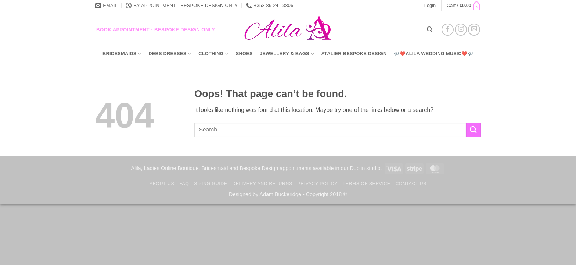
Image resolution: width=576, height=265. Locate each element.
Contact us (410, 183)
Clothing (213, 53)
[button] (430, 5)
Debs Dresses (169, 53)
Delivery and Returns (262, 183)
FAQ (184, 183)
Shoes (244, 53)
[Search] (429, 29)
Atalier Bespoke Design (354, 53)
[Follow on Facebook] (448, 30)
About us (162, 183)
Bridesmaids (121, 53)
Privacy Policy (317, 183)
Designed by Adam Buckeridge (265, 194)
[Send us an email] (474, 30)
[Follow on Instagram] (461, 30)
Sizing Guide (210, 183)
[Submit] (473, 130)
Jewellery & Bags (287, 53)
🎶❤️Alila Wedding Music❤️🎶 (434, 53)
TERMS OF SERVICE (366, 183)
